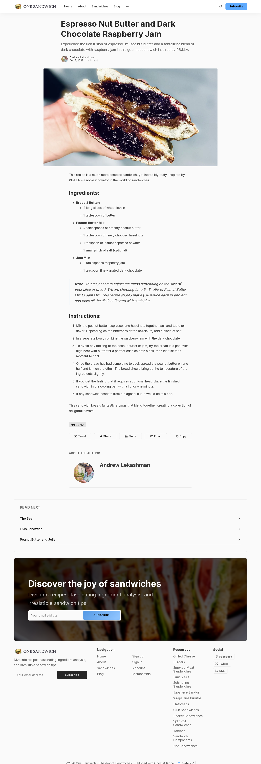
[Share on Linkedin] (130, 436)
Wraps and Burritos (187, 698)
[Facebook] (224, 656)
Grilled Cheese (184, 656)
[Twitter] (222, 664)
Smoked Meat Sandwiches (183, 669)
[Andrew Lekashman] (64, 59)
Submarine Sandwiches (182, 684)
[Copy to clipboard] (181, 436)
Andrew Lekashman (82, 57)
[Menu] (127, 6)
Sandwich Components (182, 738)
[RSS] (220, 671)
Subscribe (236, 6)
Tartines (179, 731)
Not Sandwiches (185, 746)
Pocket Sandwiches (188, 716)
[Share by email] (156, 436)
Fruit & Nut (77, 424)
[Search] (221, 6)
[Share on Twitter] (80, 436)
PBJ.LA (74, 180)
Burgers (179, 662)
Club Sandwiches (186, 710)
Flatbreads (181, 704)
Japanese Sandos (186, 692)
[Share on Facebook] (105, 436)
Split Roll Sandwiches (182, 723)
